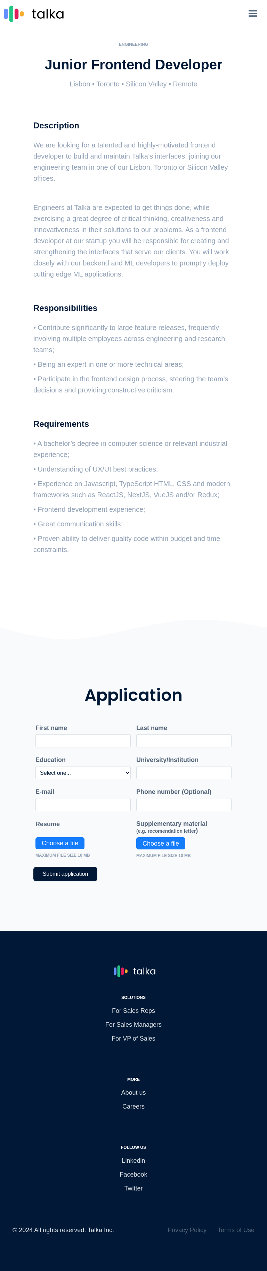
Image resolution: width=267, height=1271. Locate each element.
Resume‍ (47, 824)
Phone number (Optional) (173, 791)
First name (51, 728)
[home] (123, 14)
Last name (151, 728)
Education (50, 759)
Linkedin (133, 1160)
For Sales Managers (133, 1024)
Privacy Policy (187, 1230)
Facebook (133, 1174)
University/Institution (167, 759)
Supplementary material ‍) (171, 827)
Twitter (133, 1188)
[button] (256, 14)
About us (133, 1092)
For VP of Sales (133, 1038)
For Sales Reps (133, 1010)
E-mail (44, 791)
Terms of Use (236, 1230)
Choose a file (60, 843)
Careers (133, 1106)
